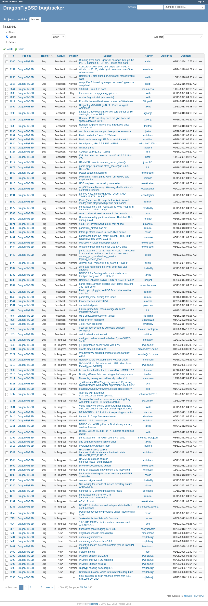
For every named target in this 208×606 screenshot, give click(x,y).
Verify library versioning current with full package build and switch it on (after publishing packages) (105, 407)
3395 (12, 568)
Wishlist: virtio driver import (93, 420)
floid (148, 167)
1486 (12, 232)
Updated (186, 55)
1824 (12, 143)
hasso (148, 213)
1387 (12, 268)
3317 (12, 359)
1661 (12, 469)
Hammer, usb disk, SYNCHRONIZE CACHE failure (106, 280)
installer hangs (87, 551)
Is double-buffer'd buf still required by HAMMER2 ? (106, 370)
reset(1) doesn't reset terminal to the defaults (103, 213)
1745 (12, 147)
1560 (12, 218)
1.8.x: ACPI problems (90, 323)
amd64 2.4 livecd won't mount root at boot (101, 224)
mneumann (148, 359)
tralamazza (148, 319)
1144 (12, 301)
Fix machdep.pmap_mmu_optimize (98, 93)
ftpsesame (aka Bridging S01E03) (97, 529)
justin (148, 131)
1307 (12, 490)
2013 (12, 445)
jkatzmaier (148, 400)
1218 (12, 496)
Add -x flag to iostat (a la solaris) (96, 97)
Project (26, 55)
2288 (12, 126)
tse (148, 551)
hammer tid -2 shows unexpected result (100, 490)
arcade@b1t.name (148, 349)
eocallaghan (148, 188)
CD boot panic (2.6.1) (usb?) (94, 151)
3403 (12, 541)
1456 (12, 242)
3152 (12, 69)
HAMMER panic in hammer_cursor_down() (102, 162)
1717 (12, 162)
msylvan (147, 301)
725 (12, 518)
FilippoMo (148, 101)
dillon (148, 254)
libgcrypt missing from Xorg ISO (96, 568)
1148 (12, 506)
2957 (12, 83)
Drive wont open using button (94, 465)
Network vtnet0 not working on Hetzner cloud (103, 359)
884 (12, 513)
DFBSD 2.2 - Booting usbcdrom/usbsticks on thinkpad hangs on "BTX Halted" (103, 275)
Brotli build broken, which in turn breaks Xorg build (106, 572)
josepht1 (147, 162)
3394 (12, 572)
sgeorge (147, 113)
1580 (12, 201)
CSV (196, 596)
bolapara (148, 224)
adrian (148, 61)
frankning (148, 315)
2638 (12, 93)
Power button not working (92, 172)
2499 (12, 412)
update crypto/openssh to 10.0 (95, 541)
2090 (12, 131)
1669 (12, 465)
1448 (12, 254)
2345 (12, 432)
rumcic (148, 201)
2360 (12, 420)
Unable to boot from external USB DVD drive (103, 246)
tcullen (148, 374)
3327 (12, 354)
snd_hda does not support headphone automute (105, 131)
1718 (12, 157)
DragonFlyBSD (26, 61)
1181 (12, 501)
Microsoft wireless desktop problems (98, 242)
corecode (148, 490)
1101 (12, 305)
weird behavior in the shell (93, 334)
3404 (12, 537)
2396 (12, 113)
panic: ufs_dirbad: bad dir (92, 228)
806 (12, 319)
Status (12, 36)
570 (12, 323)
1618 (12, 178)
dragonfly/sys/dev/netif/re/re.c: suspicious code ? (105, 388)
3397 (12, 564)
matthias (148, 139)
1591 (12, 195)
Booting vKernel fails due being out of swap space (106, 374)
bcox (148, 157)
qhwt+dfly (148, 208)
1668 (12, 172)
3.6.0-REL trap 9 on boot (92, 89)
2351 (12, 425)
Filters (11, 32)
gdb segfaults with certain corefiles (97, 441)
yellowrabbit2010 (148, 394)
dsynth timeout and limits (92, 349)
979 (12, 310)
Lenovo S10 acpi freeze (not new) (97, 416)
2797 (12, 394)
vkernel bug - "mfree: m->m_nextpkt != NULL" (103, 263)
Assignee (166, 55)
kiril (148, 151)
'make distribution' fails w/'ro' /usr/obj (98, 518)
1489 (12, 228)
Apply (10, 49)
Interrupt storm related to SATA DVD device (102, 232)
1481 (12, 237)
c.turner (148, 518)
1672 (12, 167)
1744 (12, 460)
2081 (12, 135)
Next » (49, 587)
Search (132, 7)
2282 (12, 441)
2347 (12, 119)
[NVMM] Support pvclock (92, 564)
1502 (12, 475)
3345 (12, 339)
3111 (12, 378)
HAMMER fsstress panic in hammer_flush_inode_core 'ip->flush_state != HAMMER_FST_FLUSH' (103, 452)
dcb (148, 383)
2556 (12, 106)
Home (5, 1)
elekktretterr (148, 172)
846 (12, 315)
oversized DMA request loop (94, 445)
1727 (12, 151)
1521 (12, 224)
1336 (12, 485)
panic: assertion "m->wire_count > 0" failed (102, 437)
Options (12, 42)
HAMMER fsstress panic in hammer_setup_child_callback (95, 460)
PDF (202, 596)
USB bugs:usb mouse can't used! (97, 315)
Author (149, 55)
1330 (12, 280)
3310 (12, 365)
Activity (22, 19)
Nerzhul (148, 412)
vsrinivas (148, 135)
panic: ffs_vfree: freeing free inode (97, 297)
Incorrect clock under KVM (93, 301)
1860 (12, 139)
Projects (13, 1)
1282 (12, 285)
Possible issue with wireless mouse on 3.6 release (106, 101)
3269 (12, 370)
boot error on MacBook (91, 319)
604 (12, 523)
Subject (107, 55)
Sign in (201, 1)
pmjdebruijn (148, 537)
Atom (189, 596)
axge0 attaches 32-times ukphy (96, 533)
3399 (12, 555)
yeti (148, 523)
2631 (12, 407)
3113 (12, 374)
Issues (35, 19)
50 (85, 587)
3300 (12, 61)
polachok (148, 305)
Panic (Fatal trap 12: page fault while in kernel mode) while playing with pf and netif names (103, 202)
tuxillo (148, 93)
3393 (12, 577)
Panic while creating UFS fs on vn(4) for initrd (103, 139)
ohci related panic (88, 305)
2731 (12, 400)
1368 (12, 480)
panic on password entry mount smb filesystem (104, 469)
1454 (12, 246)
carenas (148, 178)
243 (12, 334)
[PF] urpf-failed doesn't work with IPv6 (99, 345)
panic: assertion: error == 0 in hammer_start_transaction (95, 496)
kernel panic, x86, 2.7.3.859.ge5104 (98, 143)
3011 (12, 388)
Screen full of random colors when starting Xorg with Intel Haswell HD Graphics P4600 (104, 401)
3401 (12, 546)
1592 (12, 188)
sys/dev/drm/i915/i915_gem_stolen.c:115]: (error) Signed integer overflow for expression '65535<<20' (106, 383)
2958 (12, 77)
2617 (12, 101)
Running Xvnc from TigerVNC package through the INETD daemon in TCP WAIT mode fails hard (106, 61)
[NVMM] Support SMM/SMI (93, 555)
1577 (12, 208)
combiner (148, 237)
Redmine (93, 604)
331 (12, 529)
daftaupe (148, 339)
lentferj (148, 126)
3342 (12, 345)
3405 (12, 533)
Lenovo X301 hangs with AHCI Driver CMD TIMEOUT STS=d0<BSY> (102, 195)
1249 (12, 297)
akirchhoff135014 (148, 143)
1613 (12, 183)
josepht (148, 147)
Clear (21, 49)
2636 (12, 97)
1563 (12, 213)
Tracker (45, 55)
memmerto (148, 89)
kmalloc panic (86, 147)
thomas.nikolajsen (148, 329)
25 (81, 587)
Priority (73, 55)
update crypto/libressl (90, 537)
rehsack (148, 218)
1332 (12, 274)
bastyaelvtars (148, 529)
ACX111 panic (87, 501)
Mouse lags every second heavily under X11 (103, 378)
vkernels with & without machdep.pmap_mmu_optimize (96, 394)
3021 (12, 383)
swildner (147, 334)
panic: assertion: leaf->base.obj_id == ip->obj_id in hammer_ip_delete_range (106, 208)
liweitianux (148, 345)
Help (21, 1)
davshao (147, 416)
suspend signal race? (90, 480)
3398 (12, 559)
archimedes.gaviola (147, 506)
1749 (12, 452)
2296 (12, 437)
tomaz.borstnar (148, 285)
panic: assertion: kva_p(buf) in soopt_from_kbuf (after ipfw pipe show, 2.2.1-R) (104, 237)
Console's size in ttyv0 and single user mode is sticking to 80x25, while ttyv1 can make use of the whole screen (105, 69)
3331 (12, 349)
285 (12, 329)
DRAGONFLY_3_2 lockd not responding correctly (105, 412)
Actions (200, 61)
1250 (12, 291)
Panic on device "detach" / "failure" (97, 135)
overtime (148, 69)
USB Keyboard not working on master (99, 183)
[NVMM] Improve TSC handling (96, 559)
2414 (12, 416)
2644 (12, 89)
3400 (12, 551)
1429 (12, 263)
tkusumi (148, 370)
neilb (148, 77)
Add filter (158, 36)
